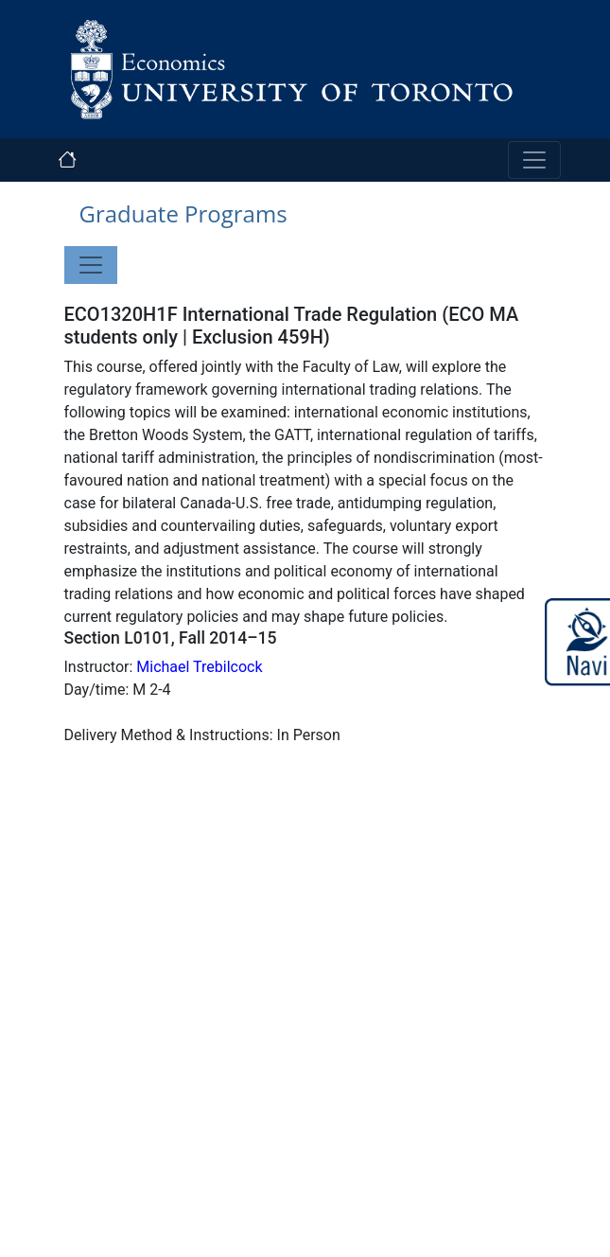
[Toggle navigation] (534, 160)
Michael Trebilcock (199, 667)
